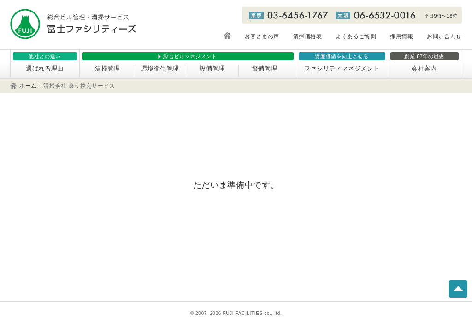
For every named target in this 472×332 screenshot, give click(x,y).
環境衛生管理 (160, 68)
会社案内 (424, 68)
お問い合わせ (444, 36)
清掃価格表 (307, 36)
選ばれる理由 (45, 68)
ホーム (28, 86)
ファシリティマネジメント (342, 68)
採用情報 (401, 36)
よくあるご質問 (356, 36)
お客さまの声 (261, 36)
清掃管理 (107, 68)
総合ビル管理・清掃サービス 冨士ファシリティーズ (73, 24)
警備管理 (264, 68)
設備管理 (212, 68)
